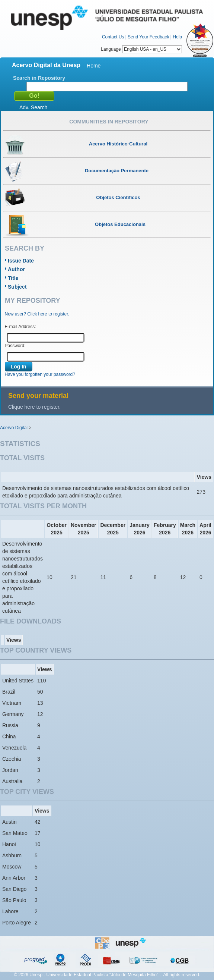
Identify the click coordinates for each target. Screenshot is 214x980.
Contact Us (113, 37)
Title (13, 278)
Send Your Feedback (148, 37)
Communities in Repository (108, 122)
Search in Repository (39, 78)
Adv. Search (33, 107)
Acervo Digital (14, 427)
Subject (17, 287)
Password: (15, 345)
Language (141, 49)
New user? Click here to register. (37, 314)
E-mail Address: (20, 326)
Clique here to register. (34, 407)
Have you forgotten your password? (40, 374)
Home (93, 66)
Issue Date (21, 261)
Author (16, 269)
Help (177, 37)
